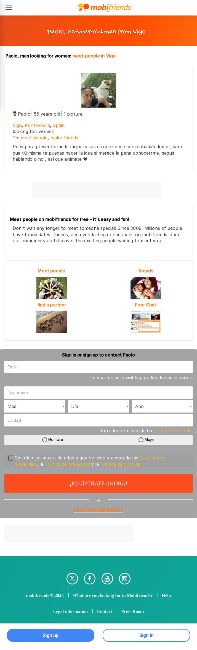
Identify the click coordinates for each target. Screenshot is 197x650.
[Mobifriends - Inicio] (104, 7)
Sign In (146, 635)
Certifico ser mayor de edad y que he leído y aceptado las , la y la (86, 461)
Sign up (50, 635)
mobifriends (37, 595)
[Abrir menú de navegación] (9, 8)
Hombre (55, 439)
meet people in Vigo (94, 56)
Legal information (70, 611)
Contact (104, 611)
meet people (34, 138)
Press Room (132, 611)
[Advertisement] (96, 190)
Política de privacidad (67, 464)
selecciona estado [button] (172, 430)
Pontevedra (37, 125)
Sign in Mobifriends (98, 510)
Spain (59, 125)
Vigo (17, 125)
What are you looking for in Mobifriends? (113, 595)
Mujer (150, 439)
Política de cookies (120, 464)
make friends (64, 138)
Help (166, 595)
